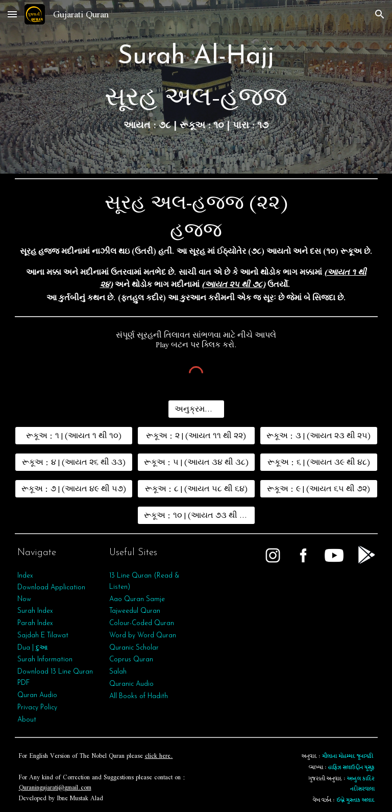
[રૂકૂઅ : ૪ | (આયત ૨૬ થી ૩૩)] (73, 462)
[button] (12, 14)
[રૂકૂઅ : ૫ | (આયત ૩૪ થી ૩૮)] (196, 462)
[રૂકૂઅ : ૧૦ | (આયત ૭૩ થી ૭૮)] (196, 515)
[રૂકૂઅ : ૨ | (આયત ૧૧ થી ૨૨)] (196, 435)
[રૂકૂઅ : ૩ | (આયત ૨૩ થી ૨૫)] (318, 435)
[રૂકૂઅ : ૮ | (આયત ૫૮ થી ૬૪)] (196, 488)
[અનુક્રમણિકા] (196, 409)
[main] (196, 87)
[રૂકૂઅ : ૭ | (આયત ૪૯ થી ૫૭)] (73, 488)
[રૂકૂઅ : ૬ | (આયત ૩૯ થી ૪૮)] (318, 462)
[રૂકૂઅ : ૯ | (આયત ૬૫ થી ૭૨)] (318, 488)
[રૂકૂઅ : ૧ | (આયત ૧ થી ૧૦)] (73, 435)
